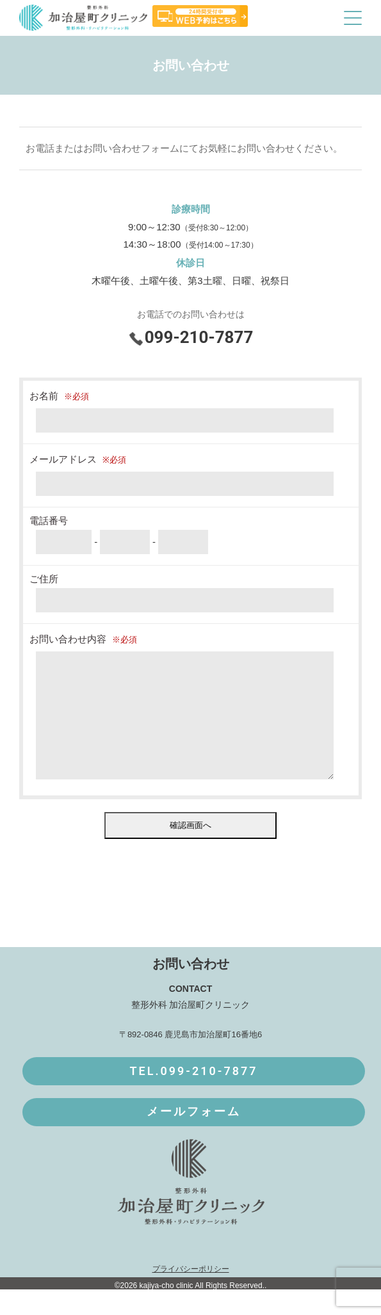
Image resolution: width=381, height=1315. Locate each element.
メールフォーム (194, 1137)
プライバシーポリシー (190, 1294)
